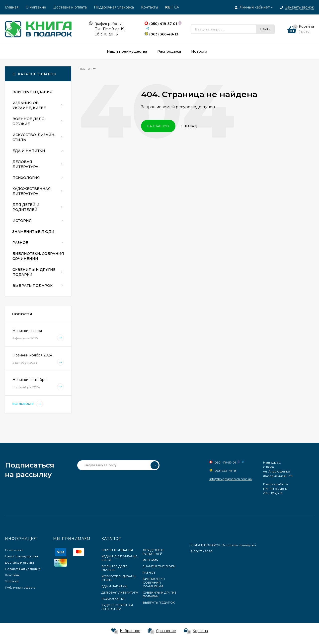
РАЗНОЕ (149, 572)
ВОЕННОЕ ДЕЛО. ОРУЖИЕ (114, 568)
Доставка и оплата (70, 7)
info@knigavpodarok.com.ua (230, 479)
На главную (158, 126)
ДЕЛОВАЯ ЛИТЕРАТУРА (119, 592)
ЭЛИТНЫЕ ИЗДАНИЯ (117, 550)
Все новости (27, 404)
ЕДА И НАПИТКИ (114, 586)
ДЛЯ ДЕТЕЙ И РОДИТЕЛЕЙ (153, 552)
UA (176, 7)
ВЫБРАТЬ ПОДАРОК (159, 602)
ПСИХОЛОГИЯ (112, 599)
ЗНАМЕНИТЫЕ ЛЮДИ (159, 566)
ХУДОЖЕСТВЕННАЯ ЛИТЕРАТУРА (117, 607)
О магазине (36, 7)
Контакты (149, 7)
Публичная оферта (20, 587)
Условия (11, 581)
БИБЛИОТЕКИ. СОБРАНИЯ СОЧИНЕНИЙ (154, 582)
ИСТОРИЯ (150, 560)
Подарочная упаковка (114, 7)
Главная (11, 7)
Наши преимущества (21, 556)
